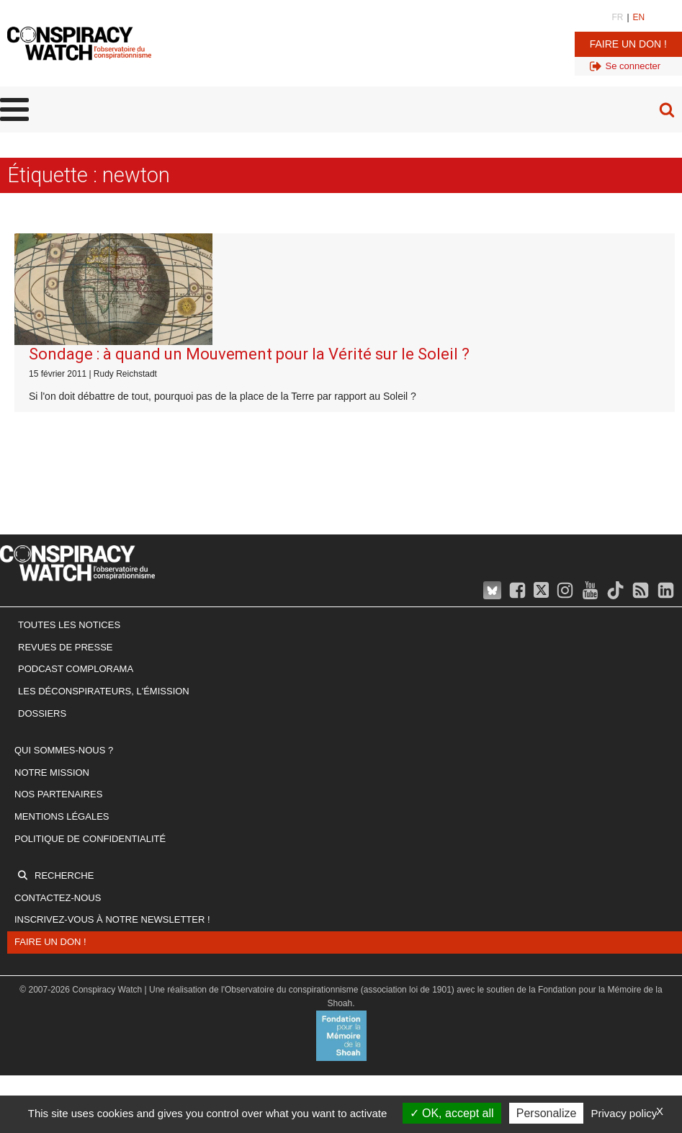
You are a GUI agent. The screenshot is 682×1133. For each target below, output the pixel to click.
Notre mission (51, 772)
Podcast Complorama (75, 668)
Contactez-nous (57, 897)
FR (617, 17)
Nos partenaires (58, 794)
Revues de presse (65, 647)
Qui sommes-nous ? (63, 750)
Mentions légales (61, 816)
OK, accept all (452, 1113)
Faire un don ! (628, 44)
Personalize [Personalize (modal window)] (546, 1113)
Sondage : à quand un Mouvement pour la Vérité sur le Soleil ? (249, 354)
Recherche (64, 875)
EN (639, 17)
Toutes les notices (69, 624)
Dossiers (42, 713)
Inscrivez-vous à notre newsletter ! (112, 919)
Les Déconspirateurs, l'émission (103, 691)
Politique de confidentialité (90, 838)
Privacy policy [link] (624, 1113)
